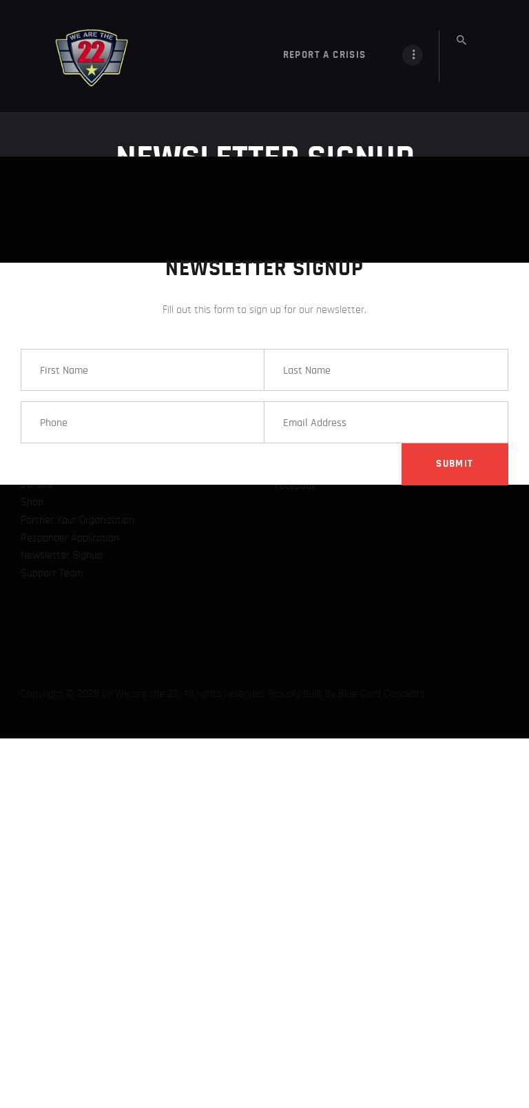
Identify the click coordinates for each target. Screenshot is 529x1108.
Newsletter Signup (62, 70)
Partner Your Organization (77, 35)
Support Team (52, 88)
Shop (32, 17)
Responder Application (70, 53)
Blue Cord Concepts (381, 208)
